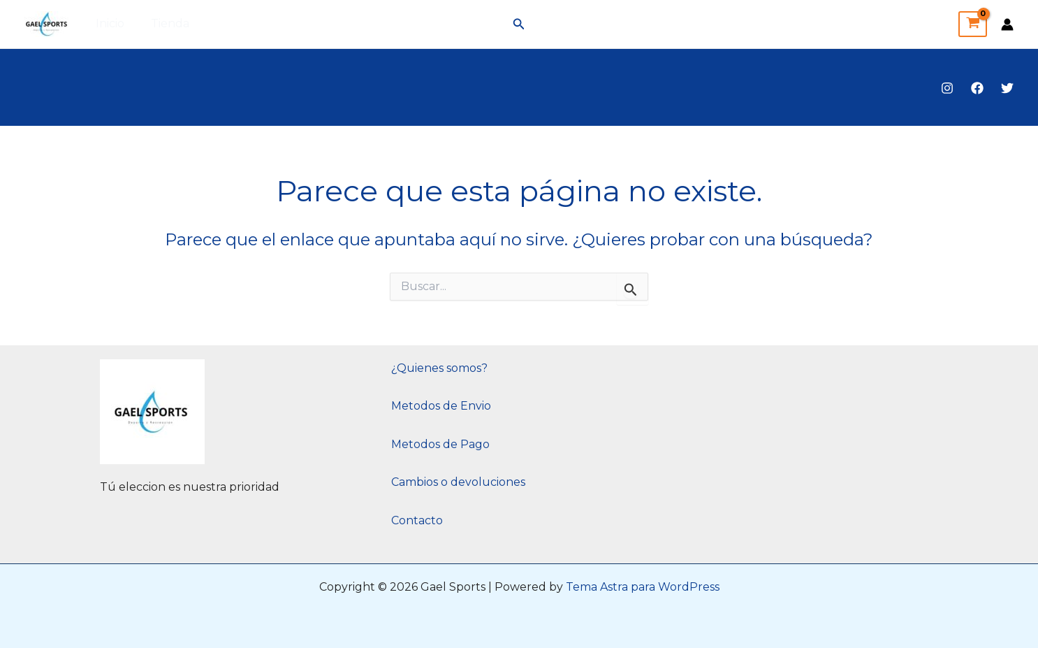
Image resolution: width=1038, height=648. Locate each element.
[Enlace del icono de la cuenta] (1007, 24)
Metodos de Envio (441, 405)
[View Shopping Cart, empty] (972, 24)
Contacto (417, 520)
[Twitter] (1007, 88)
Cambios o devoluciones (458, 482)
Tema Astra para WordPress (642, 586)
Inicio (108, 23)
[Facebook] (977, 88)
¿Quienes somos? (439, 368)
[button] (519, 24)
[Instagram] (947, 88)
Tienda (164, 23)
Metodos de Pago (440, 444)
